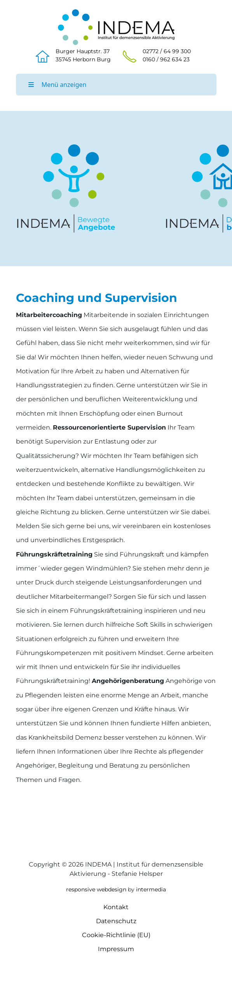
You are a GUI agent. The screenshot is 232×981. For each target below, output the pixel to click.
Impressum (116, 949)
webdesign (111, 889)
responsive (80, 889)
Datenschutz (116, 921)
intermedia (151, 889)
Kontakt (116, 907)
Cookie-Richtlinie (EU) (116, 935)
